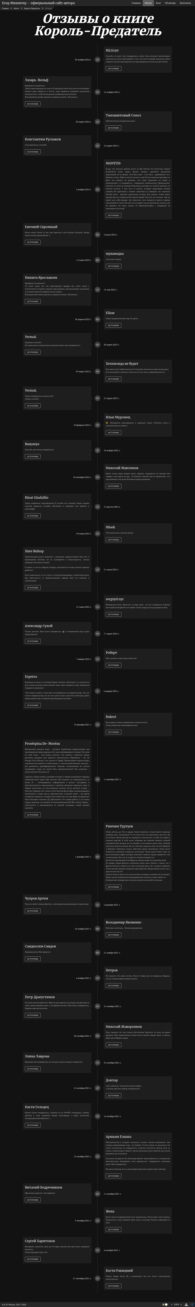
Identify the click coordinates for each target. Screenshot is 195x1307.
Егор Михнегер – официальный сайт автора (38, 3)
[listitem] (136, 3)
